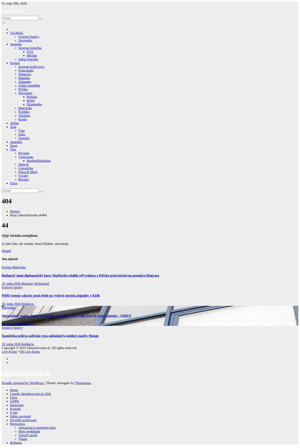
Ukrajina (24, 115)
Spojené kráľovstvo (31, 66)
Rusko (22, 119)
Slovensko (25, 40)
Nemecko (24, 74)
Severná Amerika (29, 48)
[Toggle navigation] (3, 23)
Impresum (17, 405)
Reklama (16, 442)
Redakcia (27, 304)
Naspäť (6, 251)
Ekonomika (34, 104)
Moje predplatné (29, 431)
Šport (13, 145)
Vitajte (22, 439)
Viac (13, 149)
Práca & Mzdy (28, 172)
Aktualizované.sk (13, 10)
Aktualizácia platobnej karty (37, 427)
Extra (13, 183)
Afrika (14, 123)
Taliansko (24, 82)
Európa (15, 63)
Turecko (23, 138)
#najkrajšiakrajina (39, 160)
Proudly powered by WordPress (23, 383)
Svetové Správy (28, 36)
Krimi (31, 100)
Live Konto (9, 351)
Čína (21, 130)
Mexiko (32, 55)
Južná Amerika (28, 59)
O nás (14, 412)
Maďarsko (25, 108)
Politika (32, 97)
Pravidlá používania (23, 420)
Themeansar (83, 383)
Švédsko (24, 112)
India (21, 134)
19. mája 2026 (11, 283)
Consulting (25, 168)
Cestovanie (25, 157)
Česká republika (29, 85)
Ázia (13, 127)
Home (14, 390)
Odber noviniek (20, 416)
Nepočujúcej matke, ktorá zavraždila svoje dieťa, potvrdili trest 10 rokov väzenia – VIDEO (66, 316)
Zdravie (23, 164)
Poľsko (23, 89)
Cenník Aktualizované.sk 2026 (30, 394)
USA (30, 51)
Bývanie (23, 153)
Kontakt (15, 409)
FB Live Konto (30, 351)
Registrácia (17, 424)
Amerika (16, 44)
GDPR (14, 401)
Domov (15, 211)
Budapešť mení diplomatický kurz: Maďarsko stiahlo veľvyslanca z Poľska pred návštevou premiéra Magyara (80, 275)
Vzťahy (23, 175)
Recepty (23, 179)
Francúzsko (26, 70)
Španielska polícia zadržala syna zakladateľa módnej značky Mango (50, 336)
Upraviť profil (27, 435)
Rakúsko (24, 78)
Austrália (16, 142)
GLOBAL (17, 33)
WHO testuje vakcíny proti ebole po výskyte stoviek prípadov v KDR (51, 295)
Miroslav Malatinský (35, 283)
